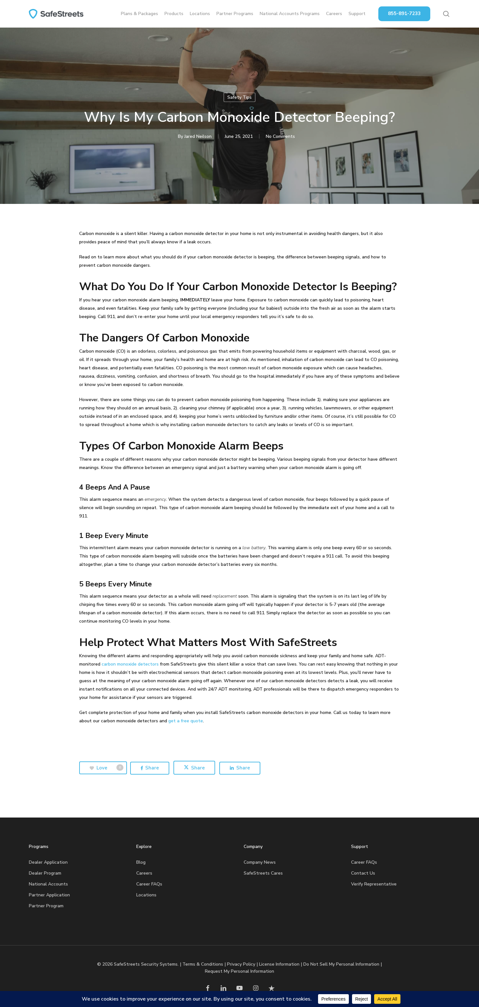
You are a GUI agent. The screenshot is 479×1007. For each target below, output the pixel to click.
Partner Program (46, 906)
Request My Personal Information (239, 971)
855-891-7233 (404, 13)
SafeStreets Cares (263, 873)
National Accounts (48, 884)
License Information (279, 964)
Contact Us (363, 873)
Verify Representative (374, 884)
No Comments (280, 136)
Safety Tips (239, 97)
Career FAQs (149, 884)
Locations (146, 895)
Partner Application (49, 895)
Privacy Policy (241, 964)
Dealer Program (45, 873)
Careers (144, 873)
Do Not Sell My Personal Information (341, 964)
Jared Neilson (198, 136)
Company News (260, 862)
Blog (141, 862)
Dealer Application (48, 862)
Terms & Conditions (202, 964)
